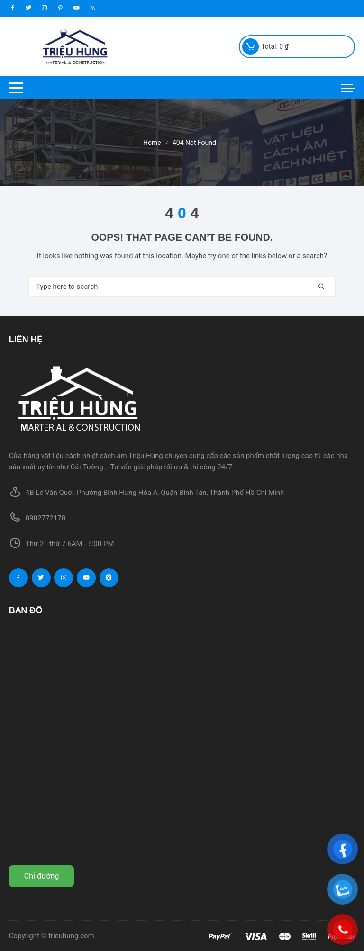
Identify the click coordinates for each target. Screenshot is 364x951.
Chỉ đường (41, 875)
